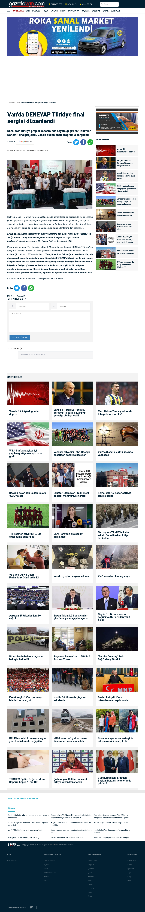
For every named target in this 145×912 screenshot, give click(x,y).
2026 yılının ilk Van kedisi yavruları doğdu (24, 837)
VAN (28, 11)
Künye (130, 876)
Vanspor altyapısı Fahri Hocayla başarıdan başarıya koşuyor (126, 201)
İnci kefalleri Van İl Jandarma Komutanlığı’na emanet (112, 831)
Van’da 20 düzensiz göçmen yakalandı (70, 699)
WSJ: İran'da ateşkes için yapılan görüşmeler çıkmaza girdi (126, 188)
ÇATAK (105, 11)
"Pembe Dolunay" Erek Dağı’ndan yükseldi (111, 658)
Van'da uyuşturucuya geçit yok (71, 576)
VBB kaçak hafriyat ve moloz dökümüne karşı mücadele (70, 740)
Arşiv (130, 873)
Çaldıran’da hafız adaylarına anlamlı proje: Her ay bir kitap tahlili (29, 816)
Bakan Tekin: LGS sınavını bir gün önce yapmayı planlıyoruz (71, 617)
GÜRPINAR (115, 11)
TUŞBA (45, 11)
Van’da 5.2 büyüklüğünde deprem (126, 150)
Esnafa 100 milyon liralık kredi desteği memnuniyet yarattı (125, 239)
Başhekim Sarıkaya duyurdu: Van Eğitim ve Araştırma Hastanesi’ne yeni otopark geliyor (111, 816)
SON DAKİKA (18, 11)
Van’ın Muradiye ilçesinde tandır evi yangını (111, 837)
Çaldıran (91, 869)
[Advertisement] (72, 82)
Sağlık (46, 869)
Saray (90, 892)
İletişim (130, 880)
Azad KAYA (54, 845)
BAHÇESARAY (73, 11)
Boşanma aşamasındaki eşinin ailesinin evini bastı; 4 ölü (116, 740)
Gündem (11, 808)
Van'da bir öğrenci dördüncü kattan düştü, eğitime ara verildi (28, 824)
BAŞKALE (85, 11)
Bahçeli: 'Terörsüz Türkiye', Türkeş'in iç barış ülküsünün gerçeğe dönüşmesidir (126, 163)
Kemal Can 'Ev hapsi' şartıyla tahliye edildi (125, 252)
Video (130, 865)
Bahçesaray (92, 861)
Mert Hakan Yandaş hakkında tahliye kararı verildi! (126, 176)
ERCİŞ (62, 11)
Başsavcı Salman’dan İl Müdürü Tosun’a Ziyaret (72, 658)
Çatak (90, 873)
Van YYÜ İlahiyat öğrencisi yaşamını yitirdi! (25, 830)
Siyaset (47, 865)
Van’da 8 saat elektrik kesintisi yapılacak (125, 214)
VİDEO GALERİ (85, 4)
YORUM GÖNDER (20, 338)
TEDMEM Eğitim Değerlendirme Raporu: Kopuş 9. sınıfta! (27, 780)
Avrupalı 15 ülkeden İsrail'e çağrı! (25, 617)
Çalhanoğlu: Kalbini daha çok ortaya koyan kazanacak (70, 780)
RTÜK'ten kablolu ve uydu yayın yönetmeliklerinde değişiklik (27, 740)
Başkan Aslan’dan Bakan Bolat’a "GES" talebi (125, 226)
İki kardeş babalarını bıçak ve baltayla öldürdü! (26, 658)
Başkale (91, 865)
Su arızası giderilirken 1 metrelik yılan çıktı (111, 823)
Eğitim (46, 880)
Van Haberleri (12, 861)
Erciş (90, 880)
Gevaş (90, 884)
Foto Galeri (132, 861)
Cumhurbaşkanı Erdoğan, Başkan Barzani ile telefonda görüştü (114, 780)
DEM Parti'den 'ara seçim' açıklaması (68, 535)
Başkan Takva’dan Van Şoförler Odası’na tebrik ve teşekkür (71, 824)
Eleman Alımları (50, 861)
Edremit (91, 876)
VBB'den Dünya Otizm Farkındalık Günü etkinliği (24, 576)
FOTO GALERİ (71, 4)
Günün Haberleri (50, 873)
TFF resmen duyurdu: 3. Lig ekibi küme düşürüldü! (125, 264)
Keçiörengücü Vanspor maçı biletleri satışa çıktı (25, 699)
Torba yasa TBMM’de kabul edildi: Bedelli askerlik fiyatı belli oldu (114, 535)
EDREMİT (54, 11)
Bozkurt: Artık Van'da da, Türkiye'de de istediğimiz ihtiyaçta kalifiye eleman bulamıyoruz (71, 816)
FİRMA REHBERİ (56, 4)
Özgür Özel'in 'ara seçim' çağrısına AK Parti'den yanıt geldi (114, 617)
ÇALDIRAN (96, 11)
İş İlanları (131, 869)
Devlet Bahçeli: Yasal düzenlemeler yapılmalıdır (113, 699)
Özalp (90, 896)
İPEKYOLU (36, 11)
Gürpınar (91, 888)
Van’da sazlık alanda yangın (114, 576)
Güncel (46, 876)
